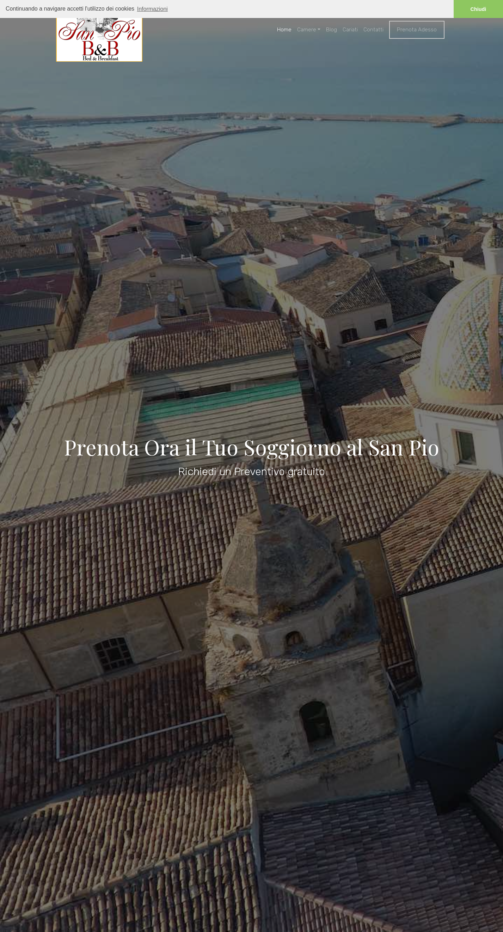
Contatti (373, 29)
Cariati (350, 29)
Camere (306, 29)
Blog (331, 29)
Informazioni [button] (152, 9)
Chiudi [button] (478, 9)
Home (284, 29)
